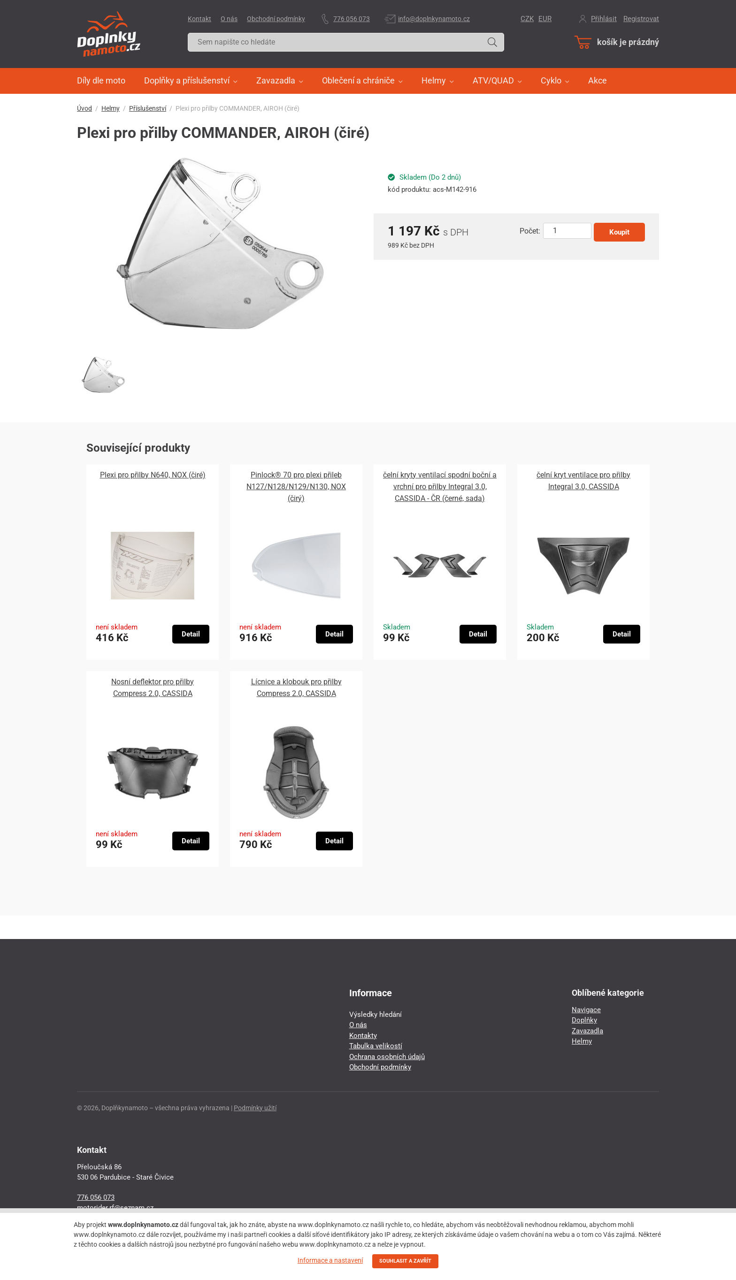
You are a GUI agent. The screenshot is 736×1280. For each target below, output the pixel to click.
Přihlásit (604, 19)
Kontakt (199, 19)
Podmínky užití (255, 1108)
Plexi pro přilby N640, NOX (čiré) (153, 474)
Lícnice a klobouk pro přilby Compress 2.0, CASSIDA (296, 687)
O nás (229, 19)
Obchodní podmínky (276, 19)
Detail (191, 634)
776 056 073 (351, 19)
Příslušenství (147, 108)
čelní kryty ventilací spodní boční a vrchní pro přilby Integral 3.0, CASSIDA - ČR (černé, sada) (440, 486)
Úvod (84, 108)
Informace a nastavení (330, 1260)
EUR (545, 19)
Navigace (586, 1010)
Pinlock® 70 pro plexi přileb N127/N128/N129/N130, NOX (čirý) (296, 486)
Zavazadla (587, 1031)
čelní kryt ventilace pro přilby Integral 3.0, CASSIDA (583, 480)
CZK (527, 19)
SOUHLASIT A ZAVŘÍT (405, 1261)
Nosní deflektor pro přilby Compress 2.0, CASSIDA (152, 687)
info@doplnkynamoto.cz (434, 19)
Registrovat (641, 19)
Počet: (530, 231)
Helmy (110, 108)
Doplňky (584, 1020)
